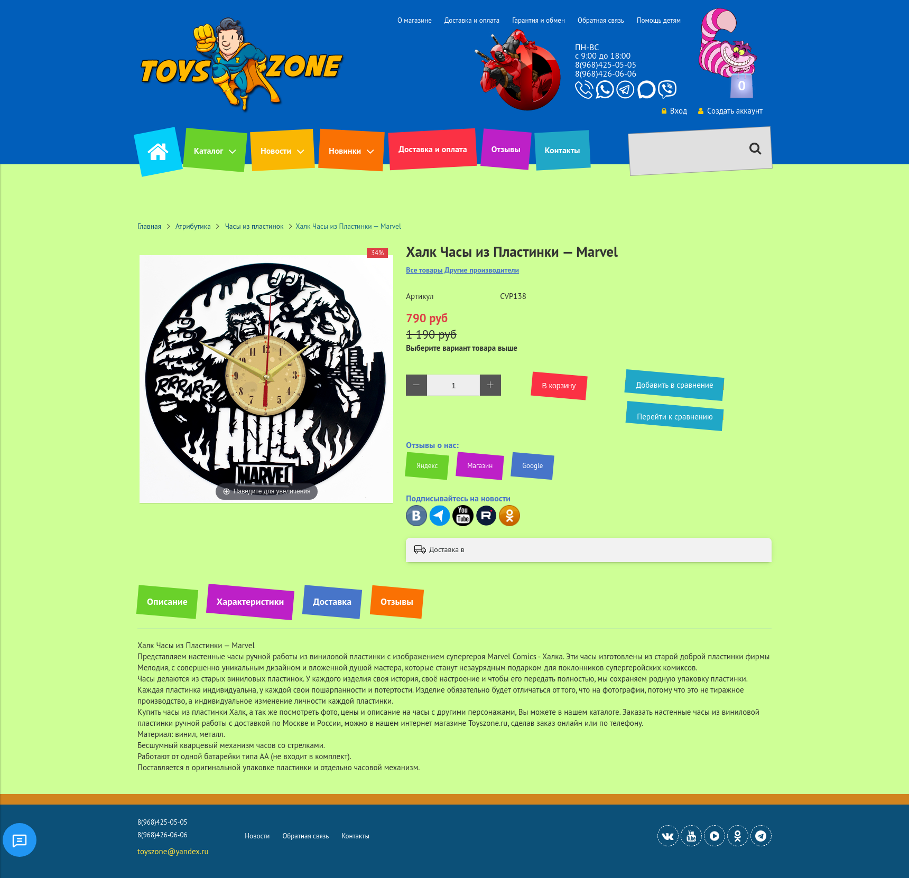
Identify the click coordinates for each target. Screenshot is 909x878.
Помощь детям (659, 20)
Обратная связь (601, 20)
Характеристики (250, 601)
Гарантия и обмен (538, 20)
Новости (276, 150)
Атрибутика (193, 226)
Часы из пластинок (254, 226)
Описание (167, 601)
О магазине (414, 20)
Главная (149, 226)
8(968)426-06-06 (605, 73)
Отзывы (506, 149)
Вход (674, 111)
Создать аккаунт (730, 111)
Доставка (332, 601)
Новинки (345, 150)
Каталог (208, 150)
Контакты (562, 150)
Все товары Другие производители (462, 270)
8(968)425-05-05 (605, 64)
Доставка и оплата (471, 20)
